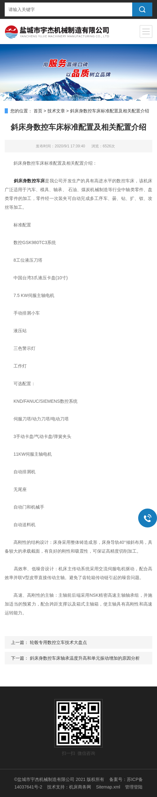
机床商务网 (80, 786)
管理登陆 (134, 786)
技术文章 (56, 110)
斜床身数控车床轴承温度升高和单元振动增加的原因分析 (85, 658)
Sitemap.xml (108, 786)
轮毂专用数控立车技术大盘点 (58, 642)
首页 (38, 110)
